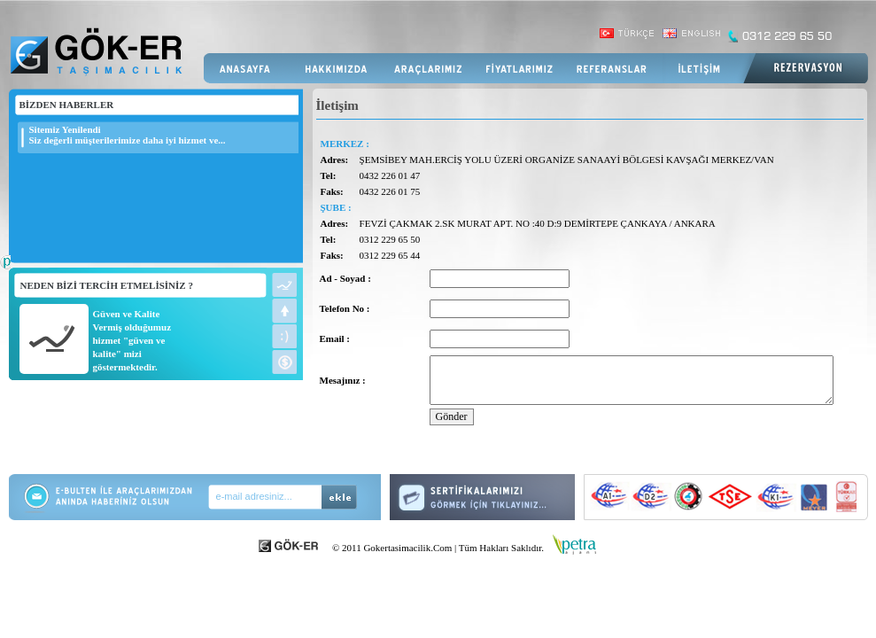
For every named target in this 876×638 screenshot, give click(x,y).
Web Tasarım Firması (5, 271)
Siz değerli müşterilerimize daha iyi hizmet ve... (127, 140)
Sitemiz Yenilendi (65, 129)
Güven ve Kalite (126, 313)
